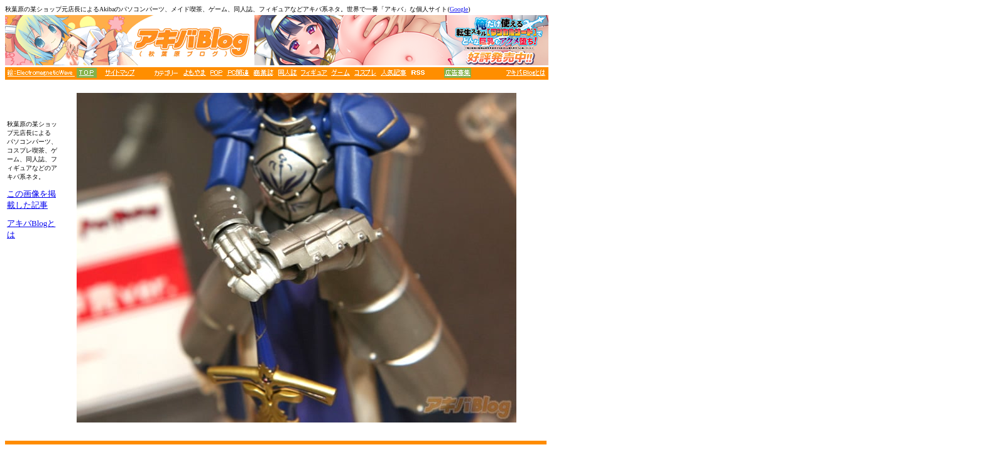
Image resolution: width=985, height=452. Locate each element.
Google (459, 9)
